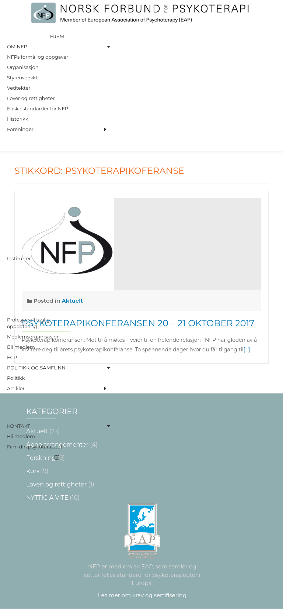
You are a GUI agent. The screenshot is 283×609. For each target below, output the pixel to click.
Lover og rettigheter (31, 98)
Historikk (17, 119)
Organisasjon (23, 67)
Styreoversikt (22, 77)
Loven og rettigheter (56, 484)
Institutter (19, 258)
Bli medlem (21, 347)
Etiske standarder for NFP (37, 108)
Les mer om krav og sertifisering (142, 595)
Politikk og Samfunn (36, 368)
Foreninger (20, 129)
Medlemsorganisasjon (33, 337)
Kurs (32, 471)
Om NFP (17, 46)
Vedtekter (19, 88)
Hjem (57, 36)
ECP (12, 357)
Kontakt (18, 426)
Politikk (16, 378)
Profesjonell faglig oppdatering (28, 323)
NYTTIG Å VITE (47, 497)
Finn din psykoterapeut (35, 447)
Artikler (16, 388)
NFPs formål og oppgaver (37, 57)
